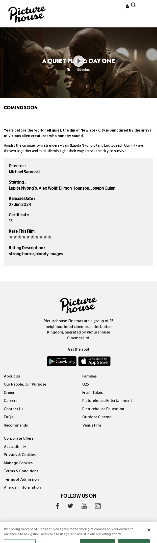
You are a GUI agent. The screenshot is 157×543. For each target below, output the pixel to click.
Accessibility (15, 447)
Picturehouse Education (103, 409)
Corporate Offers (18, 438)
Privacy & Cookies (20, 455)
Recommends (16, 425)
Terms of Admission (21, 479)
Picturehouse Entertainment (107, 401)
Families (89, 376)
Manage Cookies (18, 463)
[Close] (148, 534)
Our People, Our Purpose (25, 384)
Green (9, 393)
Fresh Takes (92, 393)
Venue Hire (91, 425)
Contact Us (13, 409)
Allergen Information (22, 487)
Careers (10, 401)
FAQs (8, 417)
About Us (12, 376)
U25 (85, 384)
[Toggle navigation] (146, 7)
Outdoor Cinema (97, 417)
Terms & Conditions (21, 471)
